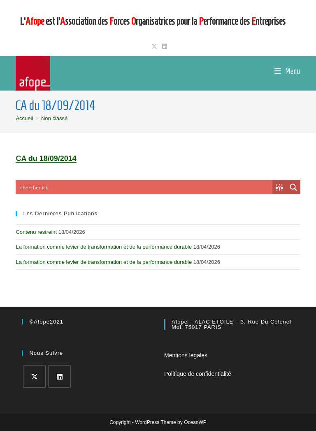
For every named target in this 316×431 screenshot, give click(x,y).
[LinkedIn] (59, 376)
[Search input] (144, 187)
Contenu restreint (36, 232)
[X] (34, 376)
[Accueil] (24, 118)
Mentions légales (185, 355)
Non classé (54, 118)
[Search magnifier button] (293, 187)
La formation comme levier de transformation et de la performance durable (104, 247)
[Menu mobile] (287, 71)
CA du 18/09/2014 (46, 158)
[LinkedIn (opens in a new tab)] (163, 46)
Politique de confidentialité (197, 373)
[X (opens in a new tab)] (154, 46)
